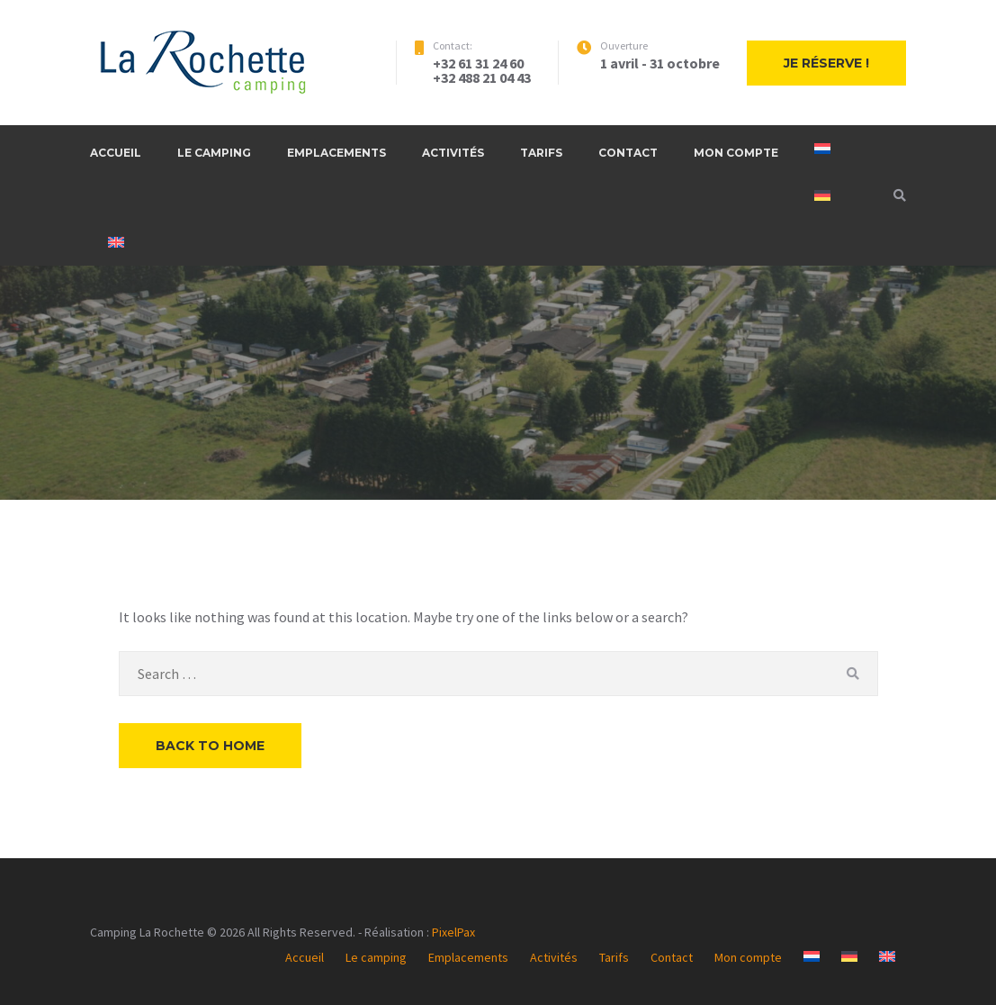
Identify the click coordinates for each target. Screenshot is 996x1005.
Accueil (115, 152)
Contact (628, 152)
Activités (453, 152)
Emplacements (336, 152)
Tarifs (541, 152)
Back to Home (210, 746)
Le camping (214, 152)
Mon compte (736, 152)
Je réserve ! (826, 63)
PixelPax (453, 932)
